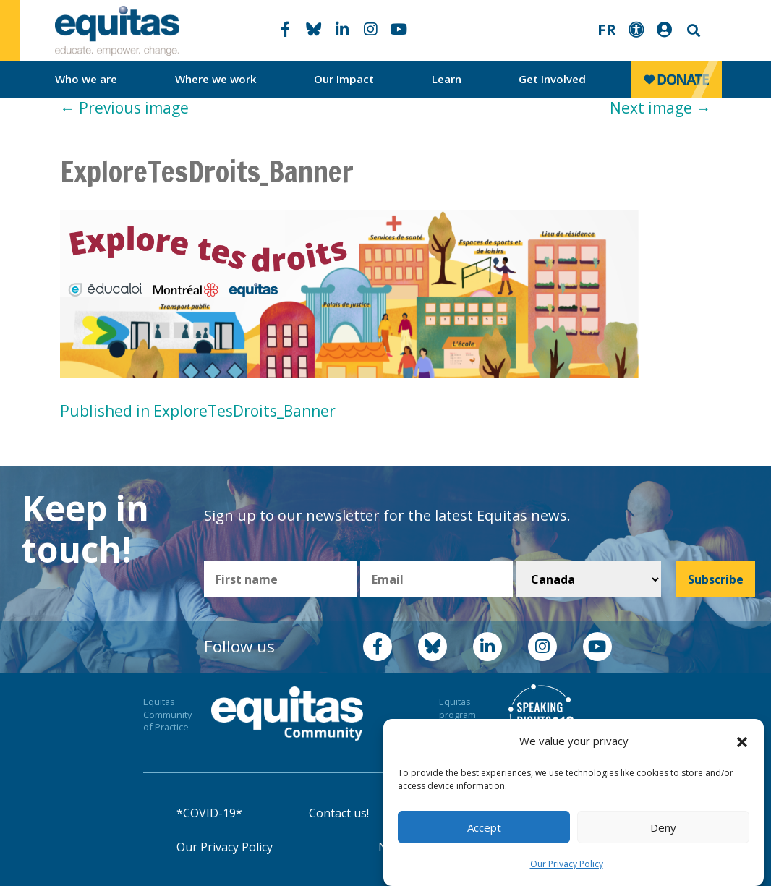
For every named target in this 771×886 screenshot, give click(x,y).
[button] (742, 741)
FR (606, 30)
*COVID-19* (209, 813)
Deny (663, 827)
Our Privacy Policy (566, 864)
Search (692, 31)
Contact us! (339, 813)
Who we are (86, 79)
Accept (484, 827)
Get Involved (552, 79)
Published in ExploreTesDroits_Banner (198, 411)
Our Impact (344, 79)
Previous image (124, 108)
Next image (660, 108)
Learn (446, 79)
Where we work (216, 79)
